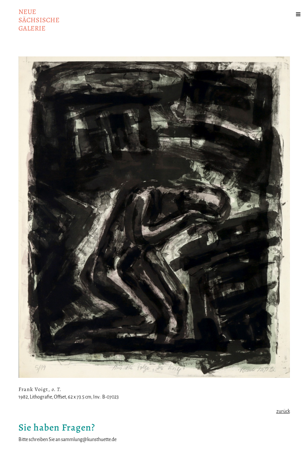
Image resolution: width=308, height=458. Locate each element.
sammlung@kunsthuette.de (88, 439)
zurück (283, 411)
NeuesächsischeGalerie (39, 20)
